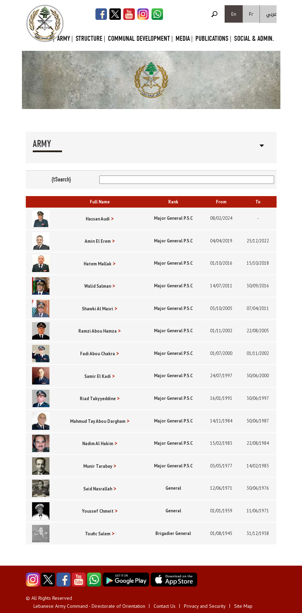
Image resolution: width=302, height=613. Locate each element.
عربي (271, 14)
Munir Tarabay (97, 466)
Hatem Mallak (97, 263)
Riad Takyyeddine (98, 398)
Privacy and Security (205, 606)
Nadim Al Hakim (97, 443)
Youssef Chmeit (98, 511)
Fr (251, 14)
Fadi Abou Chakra (97, 353)
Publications (212, 38)
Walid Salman (97, 286)
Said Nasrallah (97, 488)
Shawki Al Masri (97, 308)
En (233, 14)
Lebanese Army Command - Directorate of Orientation (89, 606)
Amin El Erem (98, 241)
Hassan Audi (98, 219)
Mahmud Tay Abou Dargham (97, 421)
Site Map (243, 606)
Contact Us (165, 606)
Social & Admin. (254, 38)
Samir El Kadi (97, 376)
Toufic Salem (97, 533)
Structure (89, 38)
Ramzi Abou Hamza (97, 331)
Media (183, 38)
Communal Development (139, 38)
